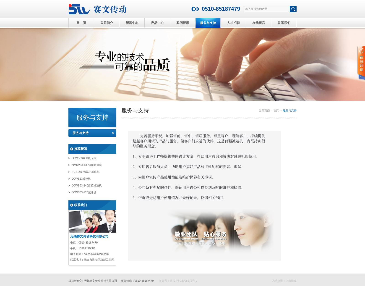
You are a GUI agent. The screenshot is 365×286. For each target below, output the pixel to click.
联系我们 (284, 23)
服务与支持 (208, 23)
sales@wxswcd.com (96, 254)
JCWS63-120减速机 (84, 192)
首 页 (81, 23)
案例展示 (182, 23)
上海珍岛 (291, 280)
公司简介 (106, 23)
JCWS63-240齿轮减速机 (87, 185)
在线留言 (258, 23)
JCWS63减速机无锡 (84, 158)
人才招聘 (233, 23)
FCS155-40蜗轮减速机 (85, 171)
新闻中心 (132, 23)
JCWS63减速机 (81, 178)
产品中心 (157, 23)
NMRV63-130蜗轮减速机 (87, 165)
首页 (276, 110)
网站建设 (277, 280)
